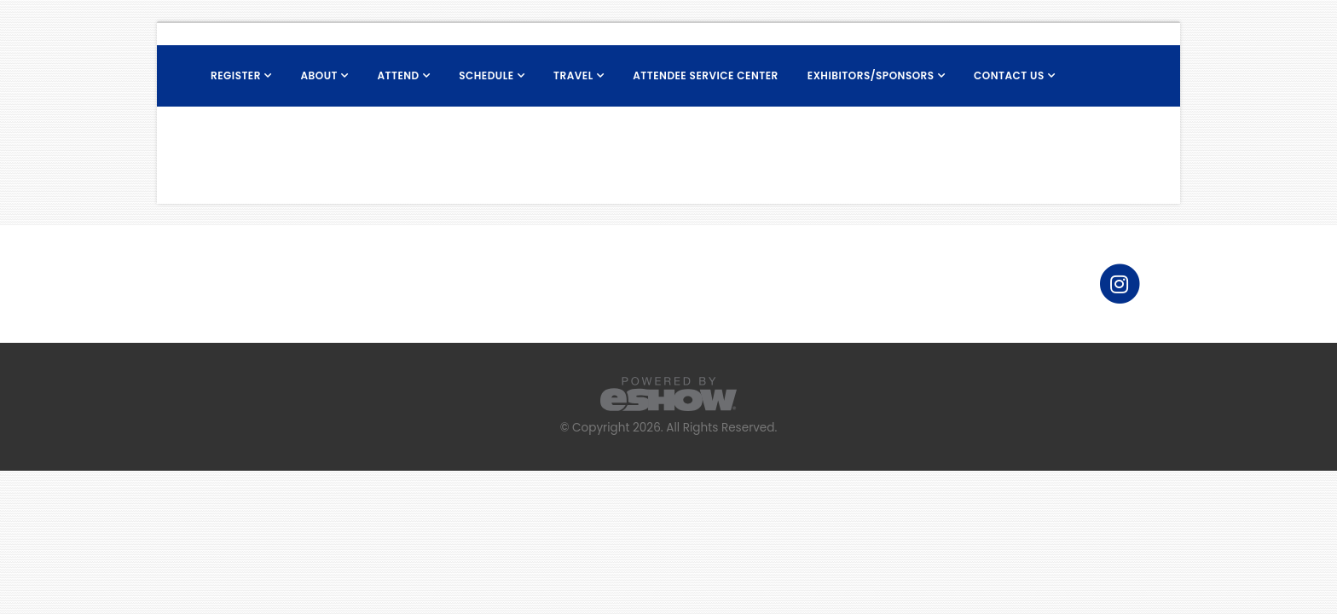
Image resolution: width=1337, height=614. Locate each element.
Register (236, 75)
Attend (398, 75)
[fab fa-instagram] (1119, 282)
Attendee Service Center (705, 75)
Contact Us (1009, 75)
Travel (573, 75)
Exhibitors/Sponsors (871, 75)
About (319, 75)
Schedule (486, 75)
